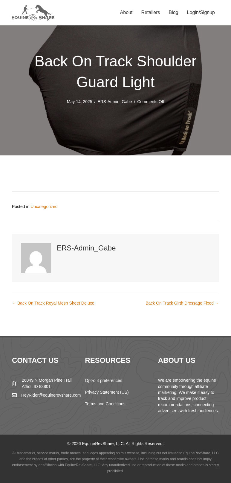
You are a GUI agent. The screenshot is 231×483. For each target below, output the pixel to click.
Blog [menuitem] (173, 12)
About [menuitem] (126, 12)
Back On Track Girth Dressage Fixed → (182, 303)
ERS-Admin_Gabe (114, 101)
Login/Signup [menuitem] (201, 12)
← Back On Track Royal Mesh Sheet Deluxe (53, 303)
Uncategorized (43, 206)
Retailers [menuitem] (150, 12)
